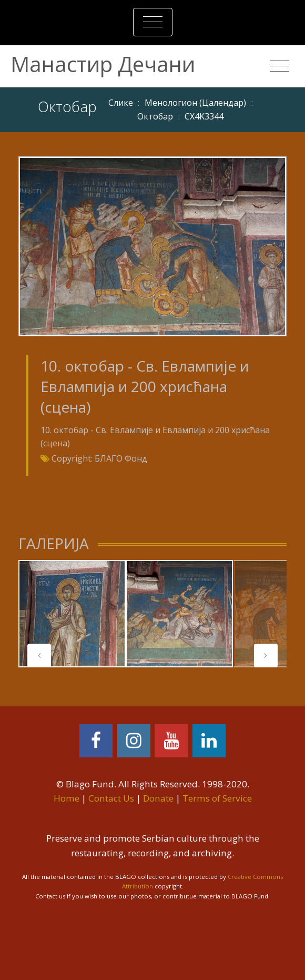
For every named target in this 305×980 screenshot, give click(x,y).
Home (66, 798)
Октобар (155, 116)
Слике (120, 102)
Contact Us (111, 798)
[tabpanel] (72, 613)
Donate (158, 798)
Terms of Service (217, 798)
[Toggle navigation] (152, 22)
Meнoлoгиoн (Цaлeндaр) (195, 102)
